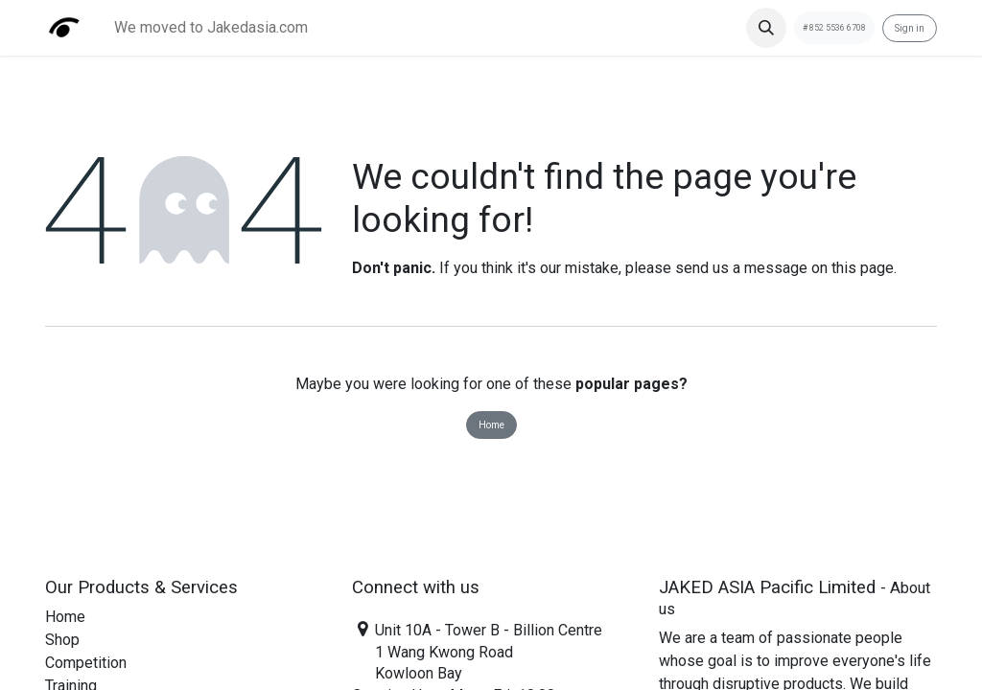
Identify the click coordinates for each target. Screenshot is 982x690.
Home (491, 425)
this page (862, 268)
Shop (62, 640)
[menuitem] (211, 28)
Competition (86, 663)
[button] (766, 28)
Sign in (909, 28)
